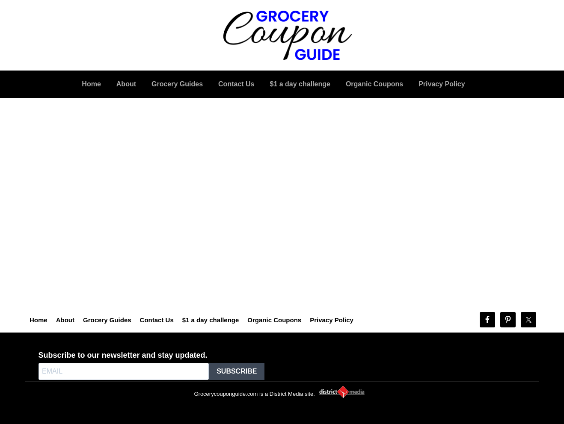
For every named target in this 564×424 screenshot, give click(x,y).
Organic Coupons (274, 320)
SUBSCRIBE (237, 371)
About (65, 320)
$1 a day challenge (210, 320)
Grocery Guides (107, 320)
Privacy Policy (331, 320)
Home (38, 320)
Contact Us (157, 320)
